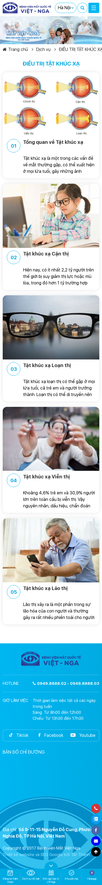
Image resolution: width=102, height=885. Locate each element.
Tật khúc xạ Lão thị (37, 592)
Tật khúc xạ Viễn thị (38, 480)
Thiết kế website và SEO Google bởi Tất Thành (46, 854)
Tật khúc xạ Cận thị (38, 257)
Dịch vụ (41, 49)
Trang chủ (15, 49)
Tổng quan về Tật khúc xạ (45, 146)
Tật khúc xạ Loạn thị (39, 369)
